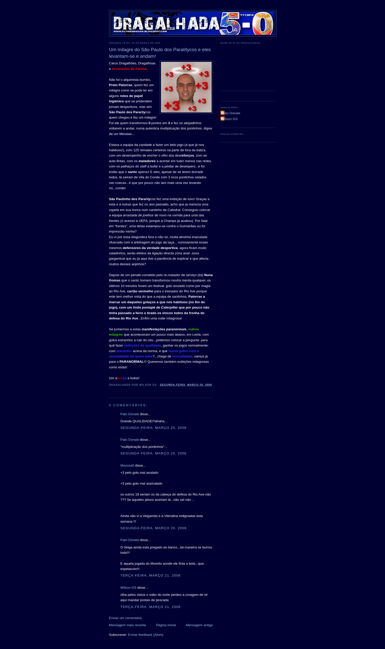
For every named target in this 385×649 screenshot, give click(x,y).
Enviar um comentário (125, 618)
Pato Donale (129, 414)
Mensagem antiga (199, 625)
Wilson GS (128, 587)
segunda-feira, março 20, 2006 (153, 428)
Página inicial (166, 625)
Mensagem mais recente (127, 625)
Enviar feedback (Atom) (146, 635)
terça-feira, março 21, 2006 (150, 575)
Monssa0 (127, 465)
